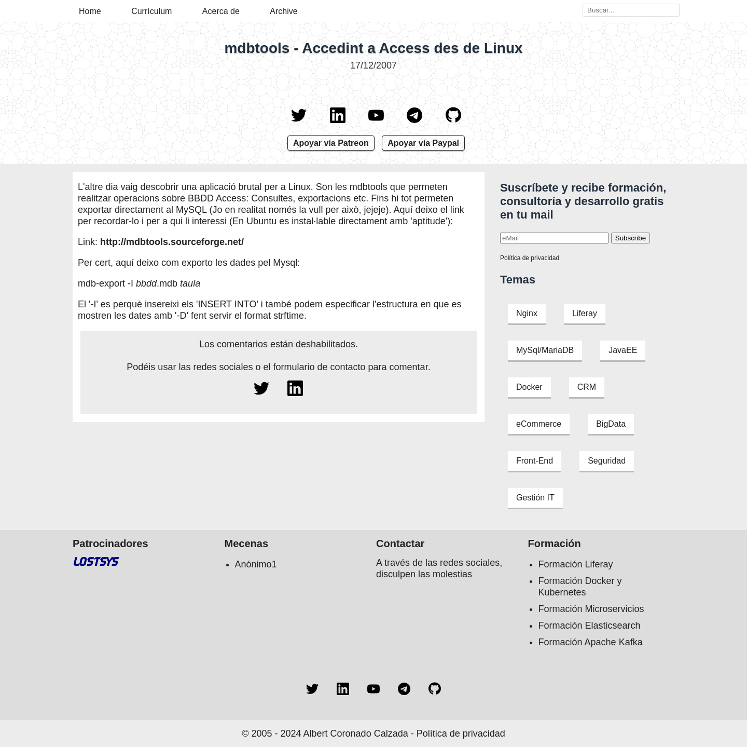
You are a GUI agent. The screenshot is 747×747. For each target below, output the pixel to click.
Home (90, 11)
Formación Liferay (575, 564)
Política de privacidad (529, 258)
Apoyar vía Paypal (423, 143)
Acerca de (221, 11)
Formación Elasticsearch (589, 625)
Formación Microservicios (591, 609)
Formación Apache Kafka (590, 642)
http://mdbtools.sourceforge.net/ (172, 242)
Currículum (151, 11)
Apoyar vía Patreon (331, 143)
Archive (283, 11)
